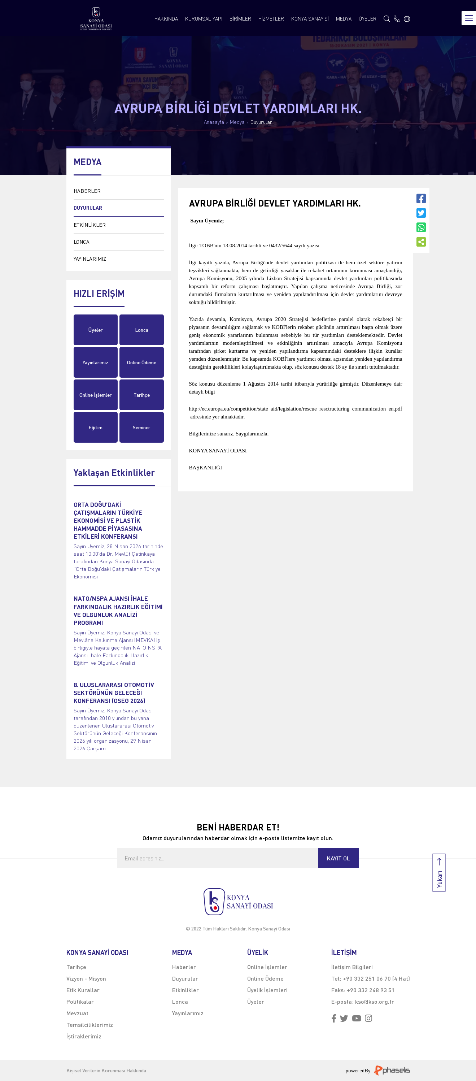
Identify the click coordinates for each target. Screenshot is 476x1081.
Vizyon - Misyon (86, 978)
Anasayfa (214, 122)
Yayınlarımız (95, 362)
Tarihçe (142, 395)
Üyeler (95, 330)
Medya (237, 122)
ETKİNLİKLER (90, 225)
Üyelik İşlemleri (267, 989)
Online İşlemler (95, 395)
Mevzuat (77, 1013)
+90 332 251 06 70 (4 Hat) (376, 978)
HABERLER (87, 191)
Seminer (141, 427)
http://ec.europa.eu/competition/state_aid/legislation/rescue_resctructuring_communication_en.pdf (295, 409)
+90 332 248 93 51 (371, 989)
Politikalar (80, 1001)
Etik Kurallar (83, 989)
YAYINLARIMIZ (90, 259)
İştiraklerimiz (83, 1036)
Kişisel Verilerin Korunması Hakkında (106, 1070)
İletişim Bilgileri (352, 966)
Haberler (184, 966)
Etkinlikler (185, 989)
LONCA (81, 242)
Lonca (141, 330)
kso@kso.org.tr (374, 1001)
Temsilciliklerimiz (89, 1024)
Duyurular (261, 122)
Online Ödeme (141, 362)
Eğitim (95, 427)
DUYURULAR (88, 208)
